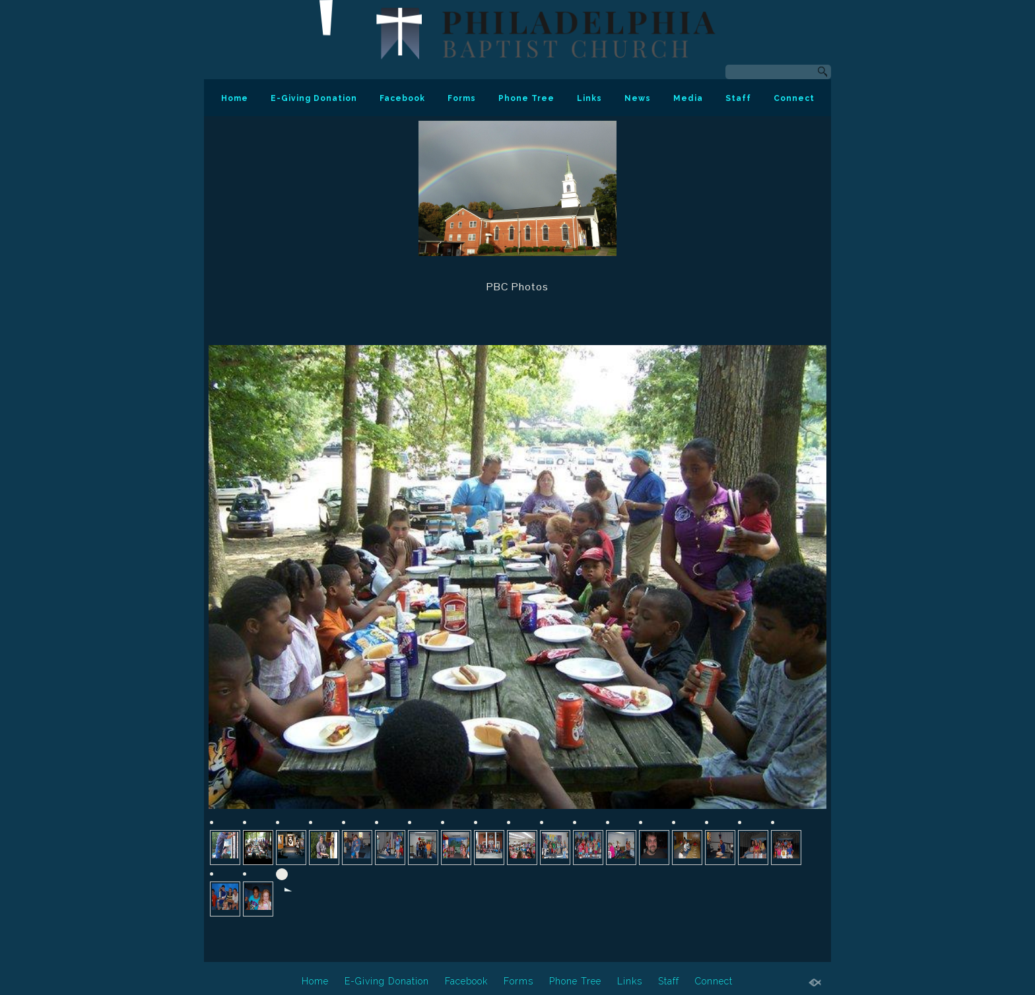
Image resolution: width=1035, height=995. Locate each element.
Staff (738, 98)
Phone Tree (526, 98)
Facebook (402, 98)
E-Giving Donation (314, 98)
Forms (462, 98)
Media (688, 98)
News (637, 98)
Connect (794, 98)
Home (234, 98)
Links (589, 98)
